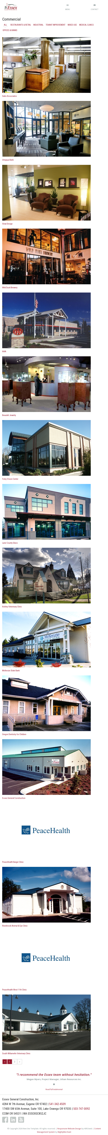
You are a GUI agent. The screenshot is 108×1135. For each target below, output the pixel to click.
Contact (94, 9)
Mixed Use (72, 25)
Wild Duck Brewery (9, 287)
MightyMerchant (64, 1132)
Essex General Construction (13, 798)
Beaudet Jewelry (9, 415)
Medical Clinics (86, 25)
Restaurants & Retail (20, 25)
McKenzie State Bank (11, 670)
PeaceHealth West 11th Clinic (14, 990)
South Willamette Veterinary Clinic (16, 1053)
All (5, 25)
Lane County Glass (10, 543)
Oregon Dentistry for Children (14, 734)
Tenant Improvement (55, 25)
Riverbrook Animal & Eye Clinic (15, 926)
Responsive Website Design (69, 1128)
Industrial (38, 25)
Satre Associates (9, 96)
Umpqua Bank (8, 160)
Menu (67, 9)
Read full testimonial (54, 1089)
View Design (7, 224)
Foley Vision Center (10, 479)
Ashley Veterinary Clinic (12, 606)
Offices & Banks (10, 30)
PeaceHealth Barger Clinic (13, 862)
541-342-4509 (57, 1104)
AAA (4, 351)
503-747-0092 (81, 1108)
